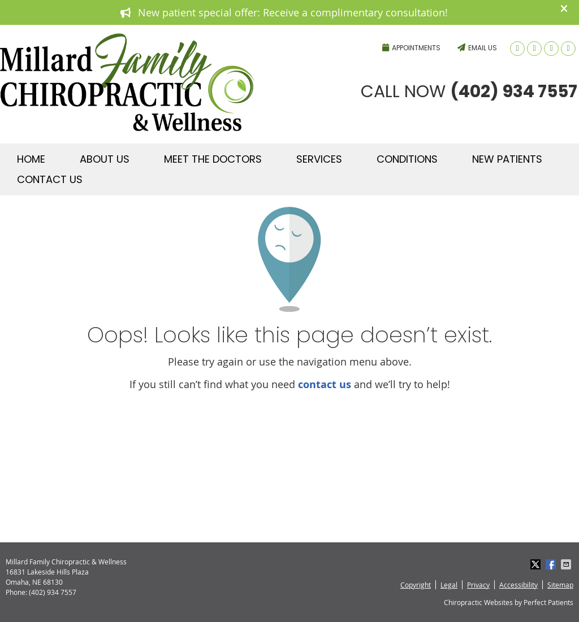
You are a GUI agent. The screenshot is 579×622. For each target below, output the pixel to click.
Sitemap (560, 584)
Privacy (478, 584)
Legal (448, 584)
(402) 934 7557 (316, 31)
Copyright (415, 584)
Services (319, 159)
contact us (324, 384)
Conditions (407, 159)
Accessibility (518, 584)
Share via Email (567, 564)
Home (31, 159)
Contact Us (50, 179)
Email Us (477, 48)
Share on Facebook (552, 564)
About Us (104, 159)
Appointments (411, 48)
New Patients (507, 159)
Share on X (536, 564)
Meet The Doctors (213, 159)
